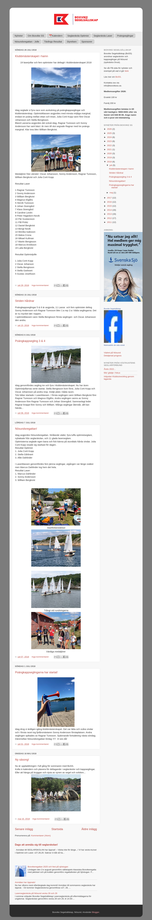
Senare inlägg (24, 829)
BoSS (118, 77)
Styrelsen (72, 41)
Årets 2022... (110, 369)
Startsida (57, 829)
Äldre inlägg (89, 829)
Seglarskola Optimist (78, 35)
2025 (109, 133)
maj (112, 192)
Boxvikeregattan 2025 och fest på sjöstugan (48, 867)
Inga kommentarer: (41, 285)
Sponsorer (86, 41)
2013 (109, 214)
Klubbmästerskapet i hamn (31, 56)
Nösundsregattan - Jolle (27, 41)
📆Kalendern (55, 35)
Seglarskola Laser (103, 35)
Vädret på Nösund (112, 353)
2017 (109, 198)
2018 (109, 162)
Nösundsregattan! (26, 428)
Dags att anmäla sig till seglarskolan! (36, 844)
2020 (109, 153)
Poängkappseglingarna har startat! (36, 672)
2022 (109, 145)
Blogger (95, 912)
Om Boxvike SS (36, 35)
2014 (109, 210)
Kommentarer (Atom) (41, 835)
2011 (109, 222)
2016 (109, 202)
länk (127, 71)
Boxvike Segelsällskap (112, 309)
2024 (109, 137)
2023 (109, 141)
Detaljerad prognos (113, 355)
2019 (109, 157)
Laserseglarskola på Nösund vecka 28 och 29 (36, 893)
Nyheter (19, 35)
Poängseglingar (125, 35)
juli (111, 165)
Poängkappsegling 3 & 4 (30, 341)
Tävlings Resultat (53, 41)
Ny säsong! (22, 759)
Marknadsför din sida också (114, 345)
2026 (109, 129)
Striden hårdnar (24, 300)
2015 (109, 206)
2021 (109, 149)
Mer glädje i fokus (112, 373)
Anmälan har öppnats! (25, 882)
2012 (109, 218)
